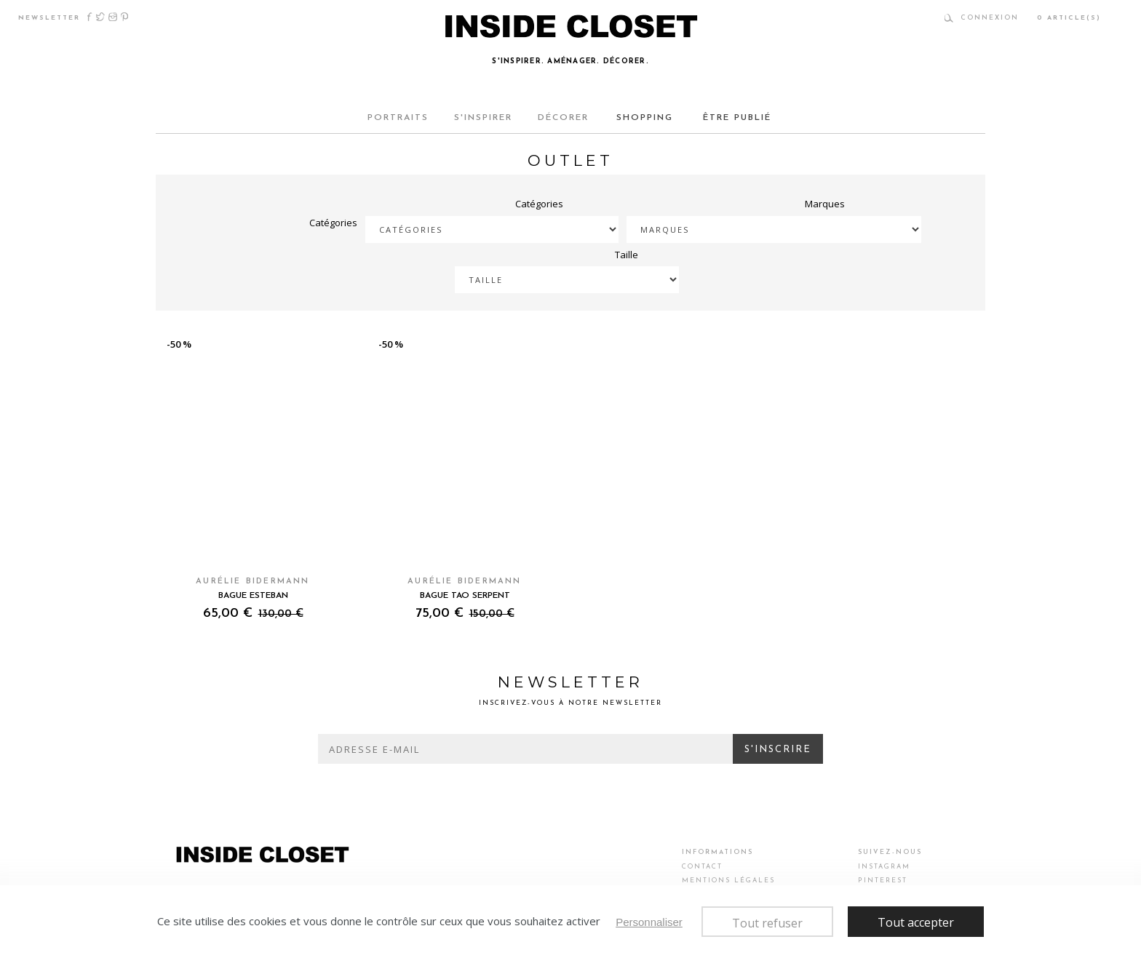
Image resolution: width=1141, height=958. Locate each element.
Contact (702, 866)
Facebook (89, 16)
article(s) (1069, 18)
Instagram (112, 16)
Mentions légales (728, 880)
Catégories (333, 222)
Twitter (100, 16)
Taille (626, 254)
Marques (825, 203)
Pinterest (124, 16)
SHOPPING (647, 117)
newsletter (49, 18)
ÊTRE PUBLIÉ (735, 117)
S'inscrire (777, 749)
